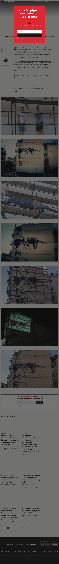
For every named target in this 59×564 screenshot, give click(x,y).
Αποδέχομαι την (30, 38)
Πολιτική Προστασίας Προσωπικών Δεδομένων (33, 38)
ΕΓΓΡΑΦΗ (29, 35)
